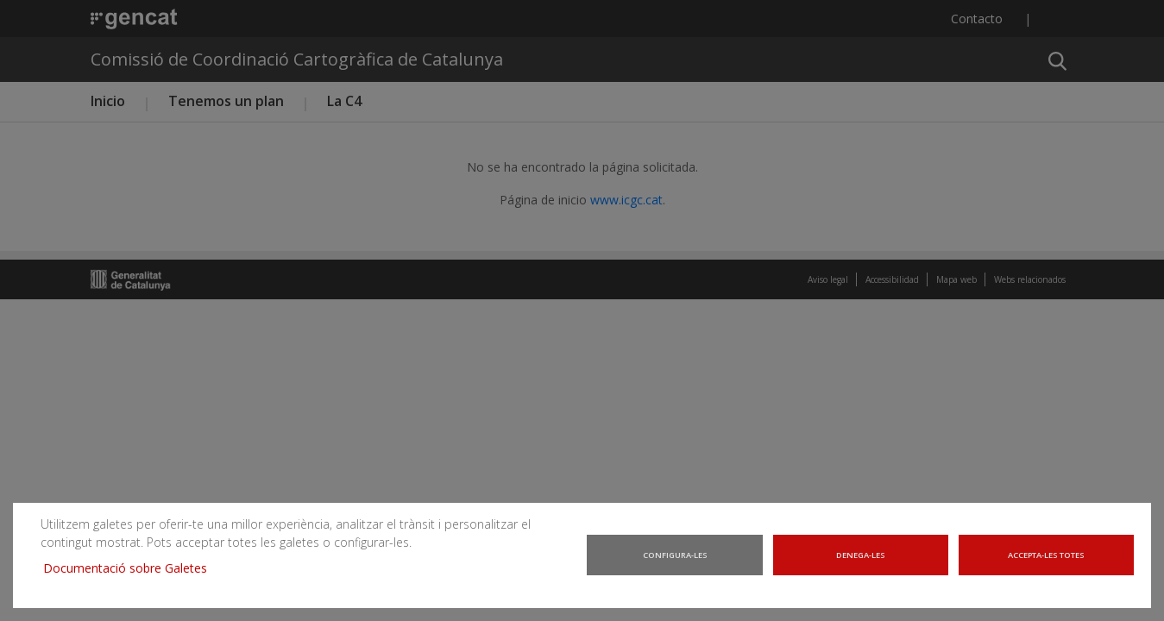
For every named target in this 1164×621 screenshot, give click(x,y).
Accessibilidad (892, 279)
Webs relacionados (1030, 279)
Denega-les (861, 563)
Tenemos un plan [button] (226, 100)
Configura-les (675, 563)
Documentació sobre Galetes (123, 573)
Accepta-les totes (1048, 563)
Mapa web (956, 279)
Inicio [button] (108, 100)
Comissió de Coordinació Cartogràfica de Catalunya (297, 59)
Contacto (977, 18)
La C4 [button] (344, 100)
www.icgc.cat (626, 199)
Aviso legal (828, 279)
